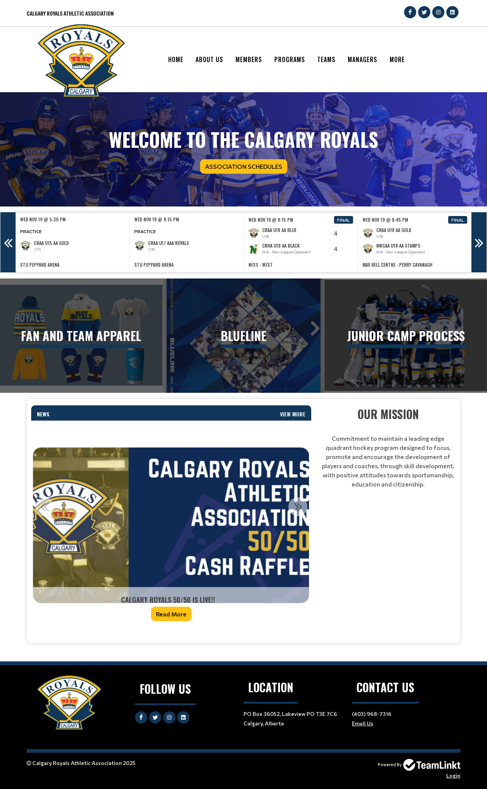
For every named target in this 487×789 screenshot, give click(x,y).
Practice (31, 231)
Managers (362, 59)
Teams (326, 59)
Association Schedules (243, 166)
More (397, 59)
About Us (209, 59)
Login (453, 775)
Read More (171, 614)
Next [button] (479, 242)
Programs (289, 59)
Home (175, 59)
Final (343, 219)
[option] (73, 242)
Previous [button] (8, 242)
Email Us (362, 723)
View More (293, 414)
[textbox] (388, 447)
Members (249, 59)
